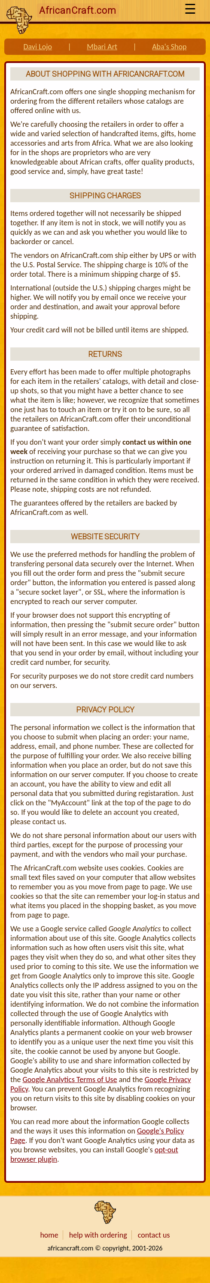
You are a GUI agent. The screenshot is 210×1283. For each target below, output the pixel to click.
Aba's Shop (169, 46)
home (49, 1235)
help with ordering (98, 1235)
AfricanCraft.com (77, 10)
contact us (154, 1235)
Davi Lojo (37, 46)
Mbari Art (102, 46)
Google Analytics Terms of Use (70, 1079)
